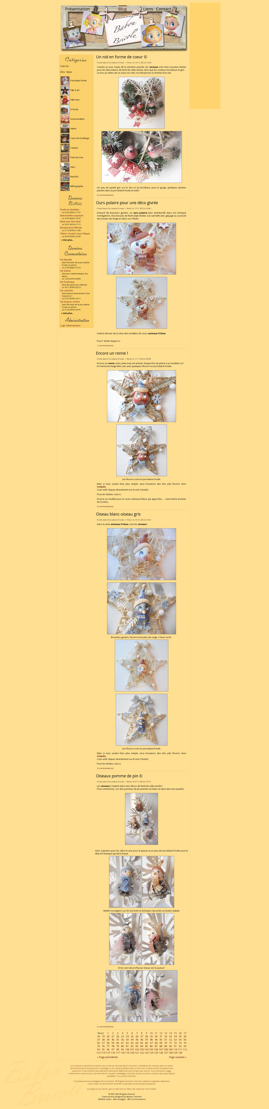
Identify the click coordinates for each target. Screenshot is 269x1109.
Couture (69, 147)
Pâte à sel (70, 90)
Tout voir (64, 66)
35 (180, 1036)
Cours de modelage (75, 138)
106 (156, 1049)
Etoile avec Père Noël (70, 221)
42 (122, 1039)
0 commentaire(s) (105, 506)
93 (185, 1046)
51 (165, 1039)
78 (113, 1046)
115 (108, 1052)
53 (175, 1039)
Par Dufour (65, 270)
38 (103, 1039)
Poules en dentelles (69, 209)
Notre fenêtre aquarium (71, 215)
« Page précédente (107, 1057)
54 (180, 1039)
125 (156, 1052)
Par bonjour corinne (70, 301)
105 (151, 1049)
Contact (163, 9)
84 (141, 1046)
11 (156, 1033)
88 (161, 1046)
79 (117, 1046)
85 (146, 1046)
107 (161, 1049)
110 (175, 1049)
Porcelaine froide (74, 80)
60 (117, 1042)
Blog (122, 9)
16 (180, 1033)
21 (113, 1036)
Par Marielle (66, 259)
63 (132, 1042)
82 (132, 1046)
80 (122, 1046)
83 (137, 1046)
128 (170, 1052)
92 (180, 1046)
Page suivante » (177, 1057)
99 (122, 1049)
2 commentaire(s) (105, 768)
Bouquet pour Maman (71, 227)
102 (137, 1049)
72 (175, 1042)
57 (103, 1042)
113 (98, 1052)
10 (151, 1033)
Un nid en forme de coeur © (121, 57)
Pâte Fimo (70, 99)
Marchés (69, 176)
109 (170, 1049)
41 (117, 1039)
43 (127, 1039)
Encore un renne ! (112, 353)
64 (137, 1042)
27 (141, 1036)
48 (151, 1039)
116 (113, 1052)
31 (161, 1036)
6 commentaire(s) (105, 195)
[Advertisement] (205, 55)
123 (146, 1052)
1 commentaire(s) (105, 345)
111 (180, 1049)
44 (132, 1039)
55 (185, 1039)
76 (103, 1046)
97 (113, 1049)
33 (170, 1036)
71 (170, 1042)
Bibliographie (72, 186)
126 (161, 1052)
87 (156, 1046)
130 (180, 1052)
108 (166, 1049)
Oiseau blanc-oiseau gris (118, 514)
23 (122, 1036)
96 (108, 1049)
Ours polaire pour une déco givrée (127, 202)
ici (119, 341)
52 (170, 1039)
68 (156, 1042)
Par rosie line (66, 290)
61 (122, 1042)
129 (175, 1052)
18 (98, 1036)
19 (103, 1036)
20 (108, 1036)
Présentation (77, 9)
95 (103, 1049)
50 (161, 1039)
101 (132, 1049)
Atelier (69, 128)
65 (141, 1042)
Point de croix (72, 157)
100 (127, 1049)
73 (180, 1042)
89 (165, 1046)
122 (142, 1052)
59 (113, 1042)
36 (185, 1036)
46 (141, 1039)
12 (161, 1033)
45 (137, 1039)
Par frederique (67, 282)
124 (151, 1052)
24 (127, 1036)
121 (137, 1052)
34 (175, 1036)
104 (146, 1049)
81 (127, 1046)
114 (103, 1052)
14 (170, 1033)
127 (166, 1052)
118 (122, 1052)
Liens (148, 9)
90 (170, 1046)
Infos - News (66, 72)
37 (98, 1039)
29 (151, 1036)
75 (98, 1046)
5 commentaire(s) (105, 1026)
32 (165, 1036)
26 (137, 1036)
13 (165, 1033)
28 (146, 1036)
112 (185, 1049)
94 (98, 1049)
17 (185, 1033)
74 (185, 1042)
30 (156, 1036)
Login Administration (70, 325)
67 (151, 1042)
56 (98, 1042)
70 (165, 1042)
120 (132, 1052)
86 (151, 1046)
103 (142, 1049)
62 (127, 1042)
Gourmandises (72, 119)
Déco (68, 167)
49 (156, 1039)
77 (108, 1046)
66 (146, 1042)
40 (113, 1039)
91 (175, 1046)
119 (127, 1052)
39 (108, 1039)
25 (132, 1036)
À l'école (69, 109)
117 (118, 1052)
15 (175, 1033)
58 (108, 1042)
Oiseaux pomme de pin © (119, 776)
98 (117, 1049)
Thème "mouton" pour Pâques (75, 233)
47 (146, 1039)
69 (161, 1042)
